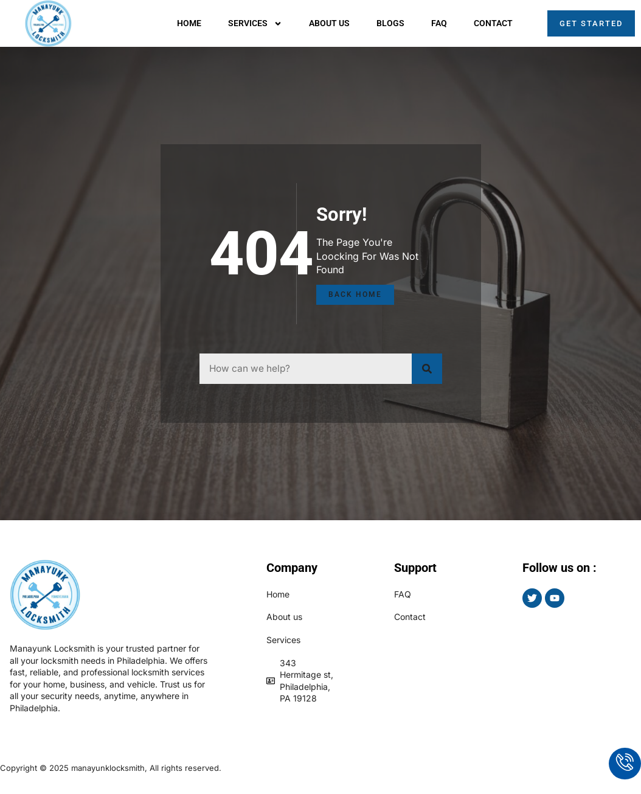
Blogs (390, 23)
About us (329, 23)
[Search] (427, 368)
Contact (493, 23)
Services (255, 23)
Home (189, 23)
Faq (439, 23)
